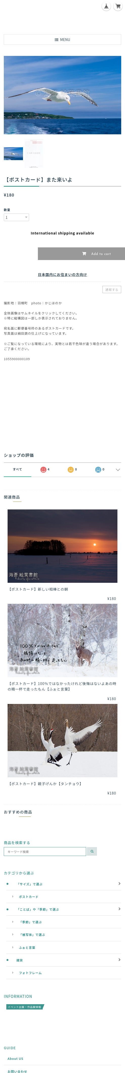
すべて (17, 469)
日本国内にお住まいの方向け (62, 274)
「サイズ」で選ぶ (29, 884)
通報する (111, 289)
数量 (7, 209)
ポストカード (29, 896)
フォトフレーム (30, 973)
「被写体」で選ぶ (32, 934)
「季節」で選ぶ (30, 922)
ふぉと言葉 (27, 947)
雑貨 (19, 960)
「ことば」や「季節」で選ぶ (37, 909)
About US (15, 1058)
